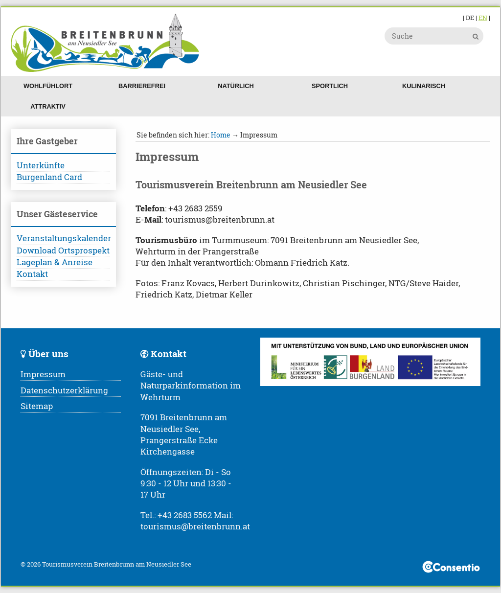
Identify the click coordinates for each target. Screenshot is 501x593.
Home (220, 134)
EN (482, 18)
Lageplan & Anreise (54, 262)
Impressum (43, 374)
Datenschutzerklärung (64, 390)
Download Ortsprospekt (63, 250)
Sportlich (330, 86)
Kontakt (32, 274)
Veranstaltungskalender (63, 238)
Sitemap (37, 406)
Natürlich (236, 86)
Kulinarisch (423, 86)
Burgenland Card (49, 177)
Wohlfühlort (47, 86)
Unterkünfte (41, 165)
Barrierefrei (141, 86)
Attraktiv (48, 106)
